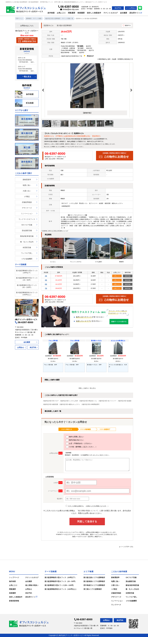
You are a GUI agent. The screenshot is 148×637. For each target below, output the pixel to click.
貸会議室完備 (27, 230)
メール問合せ (131, 8)
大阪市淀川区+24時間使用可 (90, 404)
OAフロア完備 (26, 225)
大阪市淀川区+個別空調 (50, 404)
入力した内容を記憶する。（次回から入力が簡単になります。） (87, 506)
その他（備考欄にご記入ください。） (81, 447)
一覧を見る (26, 77)
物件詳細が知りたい (75, 440)
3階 (46, 280)
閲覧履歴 (71, 13)
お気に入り (61, 13)
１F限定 (27, 196)
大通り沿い (27, 191)
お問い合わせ (74, 146)
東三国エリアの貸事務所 (93, 589)
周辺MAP (90, 56)
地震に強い (27, 185)
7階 (46, 288)
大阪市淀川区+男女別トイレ (88, 401)
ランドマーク (116, 605)
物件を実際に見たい (75, 437)
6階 (46, 284)
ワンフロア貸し (27, 253)
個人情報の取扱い (32, 585)
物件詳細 (127, 276)
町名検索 (24, 103)
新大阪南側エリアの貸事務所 (94, 581)
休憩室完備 (27, 247)
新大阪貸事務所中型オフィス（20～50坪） (27, 279)
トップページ (14, 577)
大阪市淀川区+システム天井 (69, 401)
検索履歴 (81, 13)
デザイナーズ (27, 208)
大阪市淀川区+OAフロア (51, 401)
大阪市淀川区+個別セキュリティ (69, 404)
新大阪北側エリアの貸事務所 (94, 577)
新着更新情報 (14, 601)
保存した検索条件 (94, 13)
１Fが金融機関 (26, 259)
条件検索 (51, 13)
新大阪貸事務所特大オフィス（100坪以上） (27, 294)
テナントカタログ (110, 13)
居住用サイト (135, 13)
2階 (46, 276)
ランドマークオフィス (27, 219)
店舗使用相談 (27, 202)
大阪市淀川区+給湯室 (124, 401)
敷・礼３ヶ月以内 (26, 242)
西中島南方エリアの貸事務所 (94, 585)
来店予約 (118, 8)
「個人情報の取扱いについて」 (88, 511)
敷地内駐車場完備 (26, 236)
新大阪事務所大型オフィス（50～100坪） (27, 286)
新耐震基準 (27, 180)
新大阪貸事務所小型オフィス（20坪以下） (27, 272)
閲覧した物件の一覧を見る (87, 388)
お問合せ (20, 347)
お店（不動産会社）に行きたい (79, 443)
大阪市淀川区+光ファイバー (107, 401)
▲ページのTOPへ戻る (126, 547)
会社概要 (123, 13)
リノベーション (27, 213)
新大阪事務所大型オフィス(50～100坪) (59, 585)
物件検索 (12, 581)
